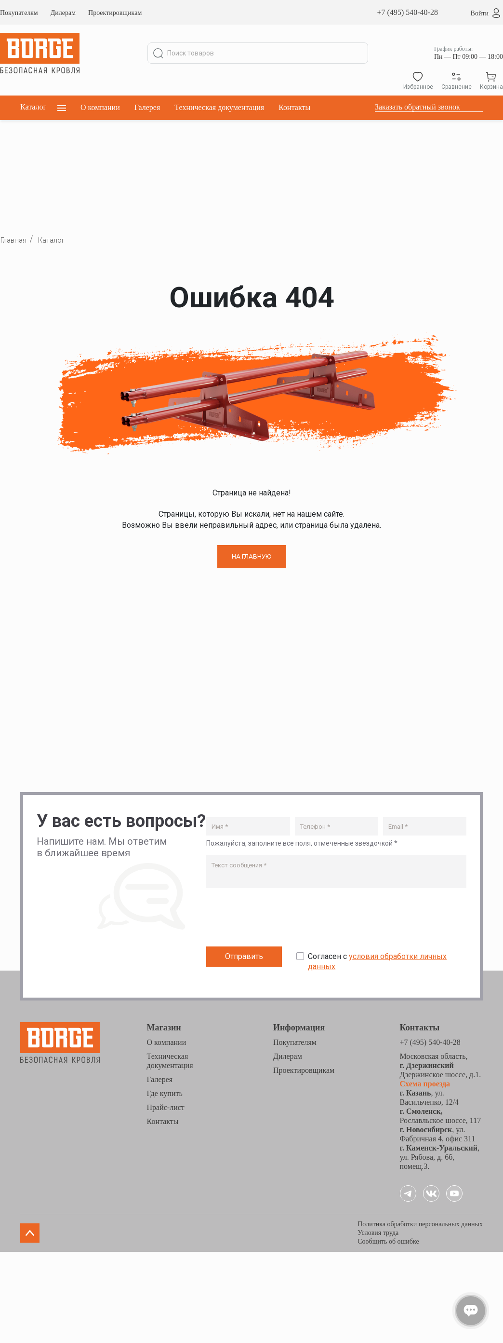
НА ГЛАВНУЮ (252, 556)
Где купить (165, 1093)
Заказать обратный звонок (417, 107)
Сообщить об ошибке (388, 1241)
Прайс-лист (166, 1107)
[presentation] (279, 919)
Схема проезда (425, 1084)
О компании (100, 107)
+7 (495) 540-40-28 (407, 12)
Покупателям (19, 12)
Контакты (294, 107)
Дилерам (63, 12)
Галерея (147, 107)
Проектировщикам (115, 12)
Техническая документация (219, 107)
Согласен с (377, 961)
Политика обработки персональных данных (420, 1224)
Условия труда (377, 1232)
